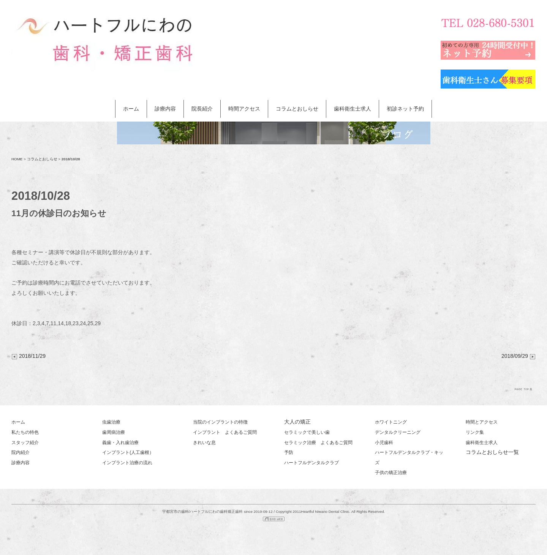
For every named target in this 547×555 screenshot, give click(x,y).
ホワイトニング (391, 422)
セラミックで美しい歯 (307, 432)
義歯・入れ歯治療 (120, 442)
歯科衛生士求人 (352, 109)
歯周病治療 (113, 432)
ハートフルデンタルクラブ (311, 462)
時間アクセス (244, 109)
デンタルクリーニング (398, 432)
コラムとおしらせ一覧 (492, 452)
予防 (288, 452)
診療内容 (165, 109)
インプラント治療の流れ (127, 462)
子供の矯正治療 (391, 472)
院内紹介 (20, 452)
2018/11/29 (28, 356)
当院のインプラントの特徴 (220, 422)
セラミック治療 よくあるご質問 (318, 442)
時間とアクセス (482, 422)
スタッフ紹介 (25, 442)
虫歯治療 (111, 422)
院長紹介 (202, 109)
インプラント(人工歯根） (128, 452)
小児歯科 (384, 442)
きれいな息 (204, 442)
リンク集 (475, 432)
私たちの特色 (25, 432)
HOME (16, 159)
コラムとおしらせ (297, 109)
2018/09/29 (518, 356)
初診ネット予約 (405, 109)
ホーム (131, 109)
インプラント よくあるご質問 (225, 432)
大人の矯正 (297, 422)
